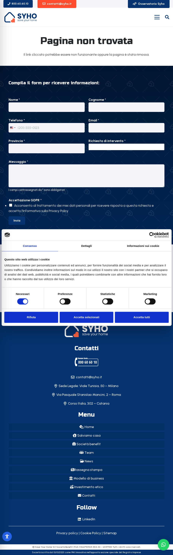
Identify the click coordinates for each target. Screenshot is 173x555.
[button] (157, 17)
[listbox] (126, 147)
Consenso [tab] (30, 245)
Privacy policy (67, 533)
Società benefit (86, 444)
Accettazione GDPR (25, 200)
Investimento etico (86, 487)
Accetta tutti (141, 317)
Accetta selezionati (86, 317)
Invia (17, 220)
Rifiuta (31, 317)
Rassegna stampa (86, 470)
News (86, 461)
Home (86, 427)
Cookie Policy (90, 533)
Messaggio (18, 162)
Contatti (86, 495)
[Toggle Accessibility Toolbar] (7, 536)
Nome (14, 100)
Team (86, 453)
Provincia (17, 141)
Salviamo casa (86, 435)
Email (93, 120)
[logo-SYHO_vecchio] (20, 17)
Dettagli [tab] (86, 245)
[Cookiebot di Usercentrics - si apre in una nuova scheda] (152, 235)
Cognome (97, 100)
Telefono (17, 120)
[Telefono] (47, 128)
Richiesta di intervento (107, 141)
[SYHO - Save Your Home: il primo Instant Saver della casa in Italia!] (86, 330)
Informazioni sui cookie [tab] (143, 245)
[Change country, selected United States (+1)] (13, 128)
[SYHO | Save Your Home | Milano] (86, 362)
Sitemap (110, 533)
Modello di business (86, 478)
